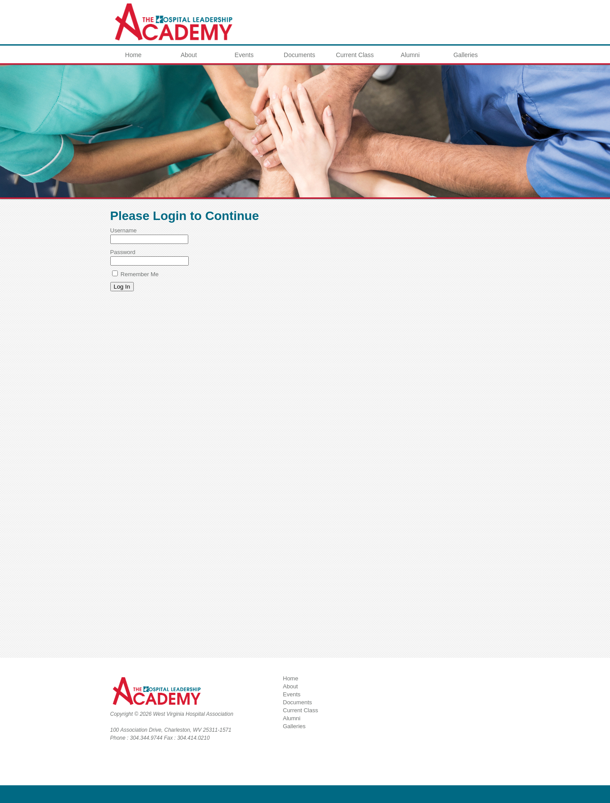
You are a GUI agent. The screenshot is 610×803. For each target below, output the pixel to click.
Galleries (465, 54)
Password (123, 252)
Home (133, 54)
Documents (299, 54)
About (189, 54)
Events (244, 54)
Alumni (410, 54)
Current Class (355, 54)
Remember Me (135, 274)
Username (123, 230)
